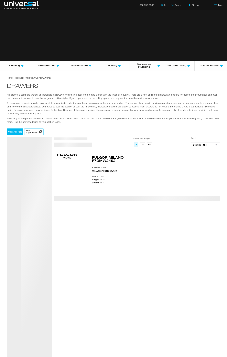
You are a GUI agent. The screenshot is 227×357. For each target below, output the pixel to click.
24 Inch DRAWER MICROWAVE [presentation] (104, 171)
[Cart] (163, 5)
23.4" (98, 182)
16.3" (98, 179)
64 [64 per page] (149, 145)
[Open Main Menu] (219, 5)
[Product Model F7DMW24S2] (73, 164)
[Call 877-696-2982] (145, 5)
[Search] (177, 5)
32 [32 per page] (142, 145)
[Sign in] (193, 5)
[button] (15, 131)
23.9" (98, 176)
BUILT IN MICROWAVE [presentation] (99, 167)
